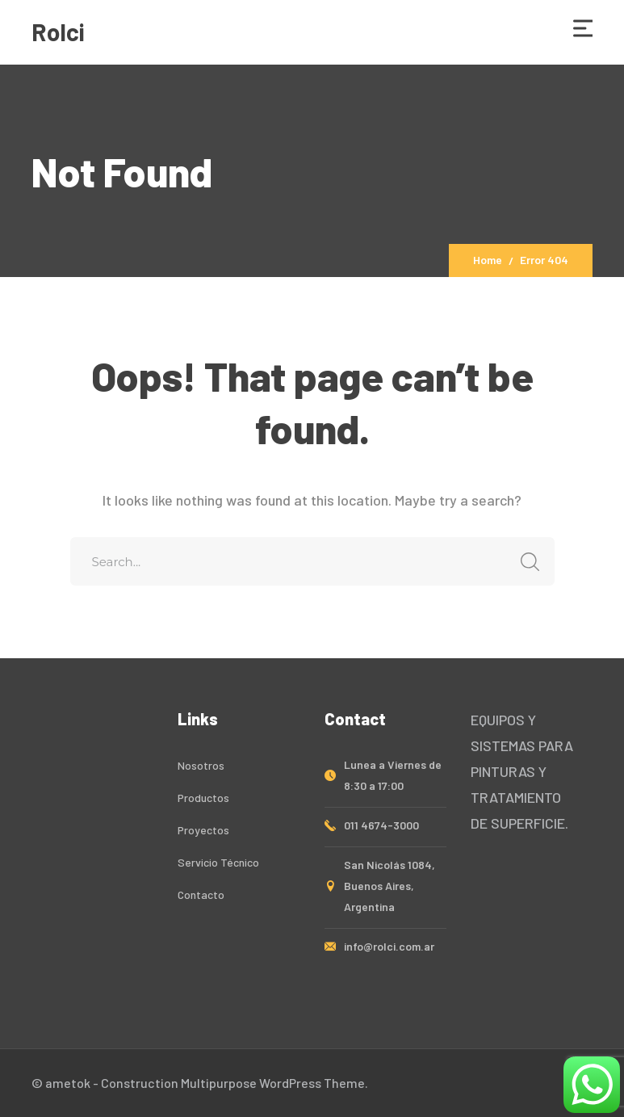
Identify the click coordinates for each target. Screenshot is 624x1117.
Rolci (58, 31)
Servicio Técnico (218, 862)
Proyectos (203, 830)
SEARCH (526, 561)
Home (487, 260)
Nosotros (201, 765)
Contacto (201, 894)
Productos (203, 797)
